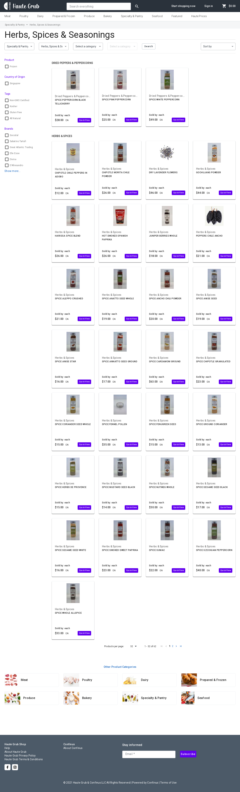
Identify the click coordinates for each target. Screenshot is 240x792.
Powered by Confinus (145, 782)
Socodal (14, 135)
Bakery (108, 16)
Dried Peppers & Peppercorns (72, 62)
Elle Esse (15, 153)
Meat (7, 16)
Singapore (15, 83)
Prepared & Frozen (63, 16)
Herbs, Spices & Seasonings (45, 24)
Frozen (13, 66)
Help (7, 748)
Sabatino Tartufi (18, 141)
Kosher (13, 106)
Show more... (12, 170)
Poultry (24, 16)
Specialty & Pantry (132, 16)
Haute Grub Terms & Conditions (23, 759)
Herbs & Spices (62, 136)
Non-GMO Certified (19, 100)
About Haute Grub (15, 751)
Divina (13, 159)
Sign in (208, 6)
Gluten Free (16, 112)
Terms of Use (168, 782)
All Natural (15, 118)
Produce (89, 16)
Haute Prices (199, 16)
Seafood (157, 16)
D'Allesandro (16, 165)
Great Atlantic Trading (21, 147)
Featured (177, 16)
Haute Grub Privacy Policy (20, 755)
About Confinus (73, 748)
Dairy (40, 16)
